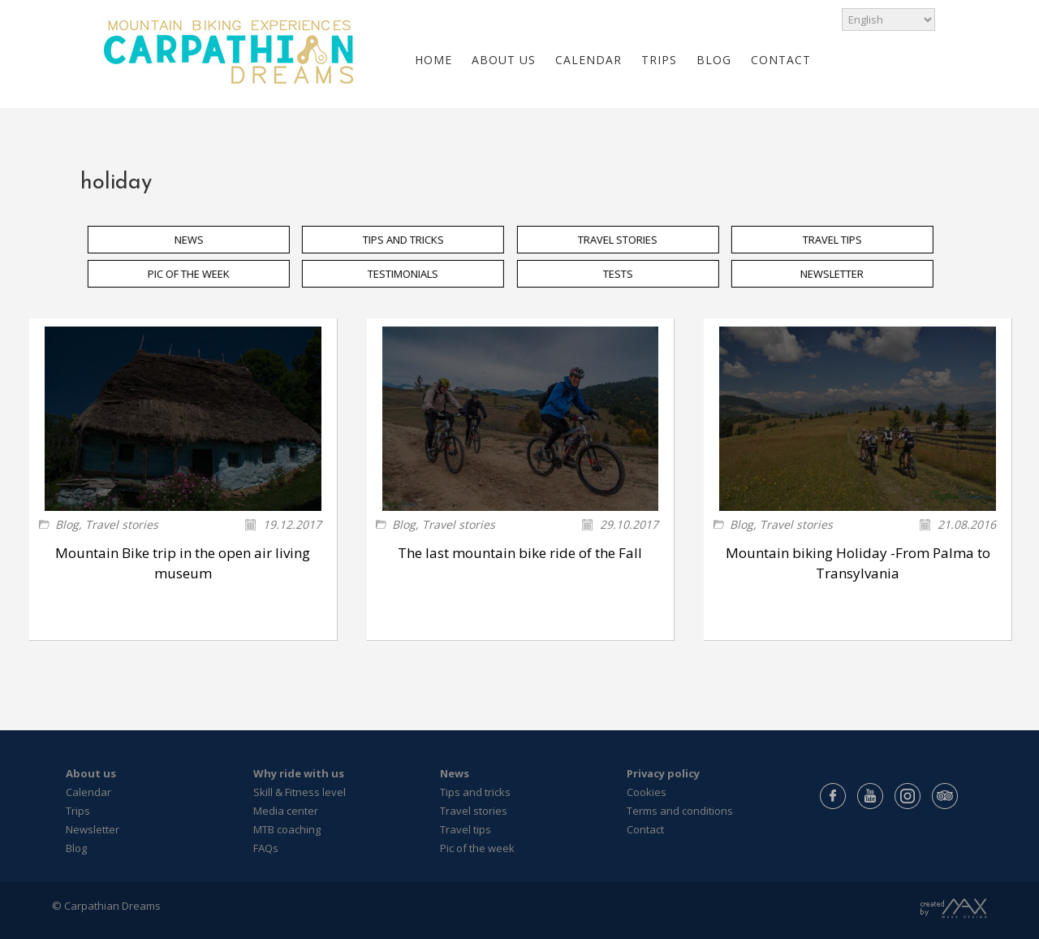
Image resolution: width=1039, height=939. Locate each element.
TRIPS (659, 59)
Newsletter (92, 829)
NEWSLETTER (842, 273)
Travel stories (121, 524)
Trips (78, 810)
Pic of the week (477, 848)
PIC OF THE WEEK (199, 273)
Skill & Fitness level (299, 792)
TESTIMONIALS (413, 273)
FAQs (265, 848)
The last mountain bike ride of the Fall (520, 552)
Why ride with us (298, 773)
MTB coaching (287, 829)
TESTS (628, 273)
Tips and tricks (475, 792)
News (454, 773)
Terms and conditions (680, 810)
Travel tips (465, 829)
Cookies (646, 792)
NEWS (199, 239)
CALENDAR (588, 59)
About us (91, 773)
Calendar (88, 792)
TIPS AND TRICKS (414, 239)
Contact (645, 829)
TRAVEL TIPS (843, 239)
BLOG (713, 59)
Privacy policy (663, 773)
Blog (67, 524)
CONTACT (781, 59)
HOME (433, 59)
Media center (285, 810)
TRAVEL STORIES (628, 239)
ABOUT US (504, 59)
